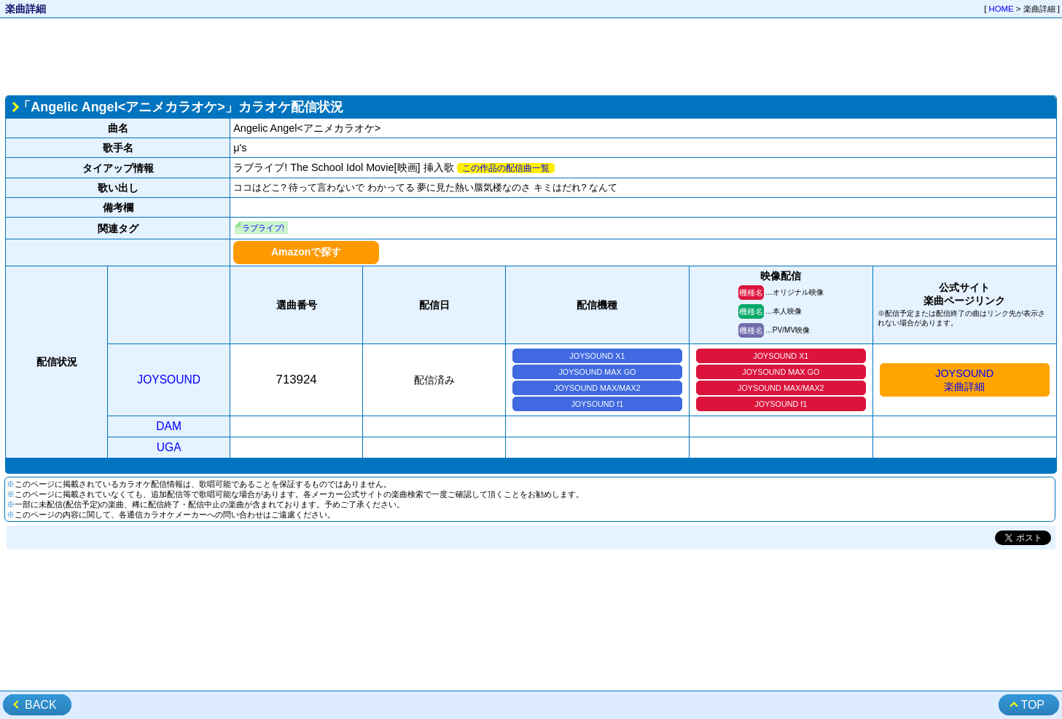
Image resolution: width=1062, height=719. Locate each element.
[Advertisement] (531, 55)
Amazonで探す (306, 252)
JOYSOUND (168, 379)
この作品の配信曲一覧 (506, 168)
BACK (41, 705)
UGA (169, 447)
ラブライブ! (263, 227)
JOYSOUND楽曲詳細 (964, 380)
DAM (168, 426)
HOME (1001, 8)
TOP (1032, 705)
